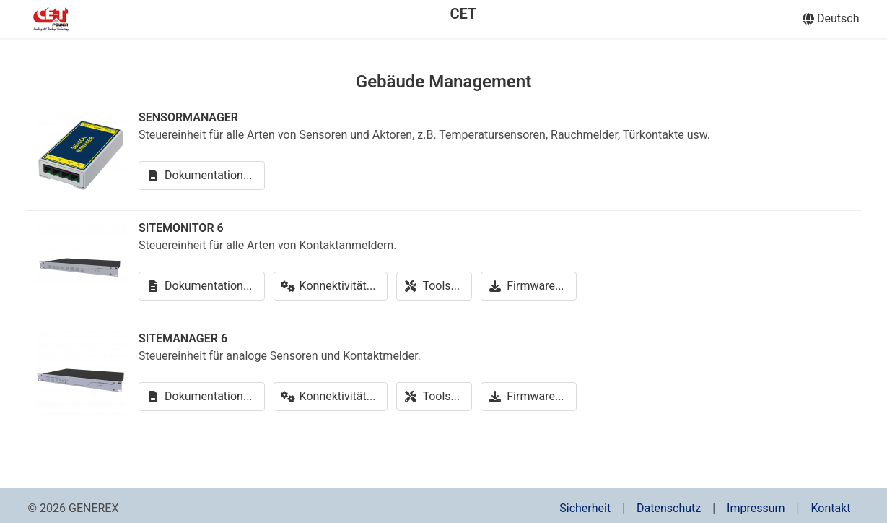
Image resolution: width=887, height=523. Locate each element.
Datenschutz (669, 508)
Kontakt (830, 508)
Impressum (756, 508)
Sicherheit (585, 508)
